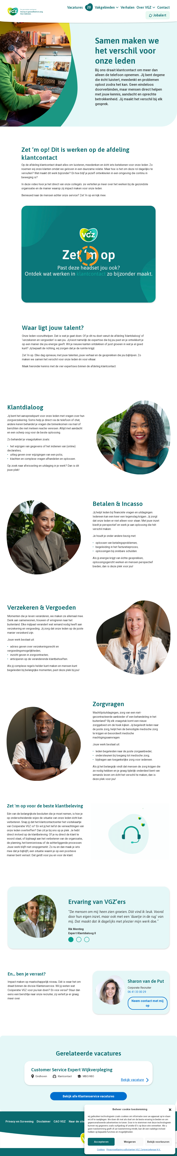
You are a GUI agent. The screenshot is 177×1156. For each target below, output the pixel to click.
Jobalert (157, 15)
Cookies (101, 1149)
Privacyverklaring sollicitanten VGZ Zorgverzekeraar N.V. (133, 1149)
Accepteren (101, 1141)
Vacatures (80, 7)
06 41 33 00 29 (137, 991)
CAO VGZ (60, 1121)
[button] (170, 1109)
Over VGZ (144, 7)
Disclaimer (44, 1121)
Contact (163, 7)
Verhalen (127, 7)
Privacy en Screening (20, 1121)
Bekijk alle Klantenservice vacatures (88, 1096)
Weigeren (130, 1141)
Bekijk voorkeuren (158, 1141)
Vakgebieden (105, 7)
